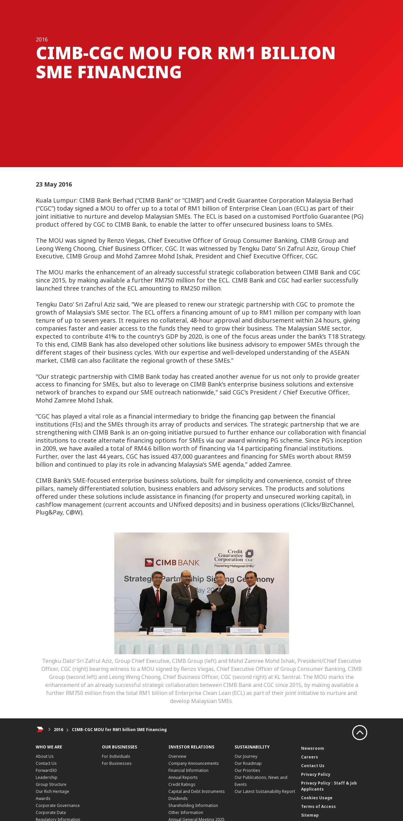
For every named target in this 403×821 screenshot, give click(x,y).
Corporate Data (51, 812)
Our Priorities (247, 770)
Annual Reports (183, 777)
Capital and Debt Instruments (196, 791)
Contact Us (46, 763)
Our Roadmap (248, 763)
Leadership (46, 777)
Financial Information (188, 770)
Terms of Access (318, 806)
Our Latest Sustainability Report (265, 791)
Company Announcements (193, 763)
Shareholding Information (193, 805)
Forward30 (46, 770)
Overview (177, 756)
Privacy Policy (315, 774)
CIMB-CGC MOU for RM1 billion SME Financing (119, 729)
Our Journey (246, 756)
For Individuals (116, 756)
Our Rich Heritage (52, 791)
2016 (58, 729)
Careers (309, 757)
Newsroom (312, 748)
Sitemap (310, 815)
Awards (43, 798)
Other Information (185, 812)
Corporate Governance (58, 805)
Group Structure (51, 784)
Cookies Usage (316, 798)
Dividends (178, 798)
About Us (45, 756)
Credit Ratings (181, 784)
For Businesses (117, 763)
